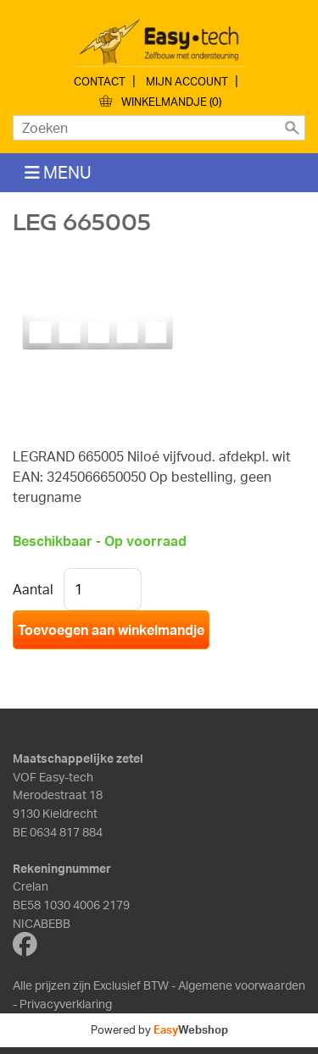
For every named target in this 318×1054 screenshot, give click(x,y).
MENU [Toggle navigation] (58, 172)
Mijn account (187, 81)
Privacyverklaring (66, 1003)
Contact (100, 81)
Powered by (159, 1029)
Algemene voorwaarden (241, 984)
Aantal (33, 589)
